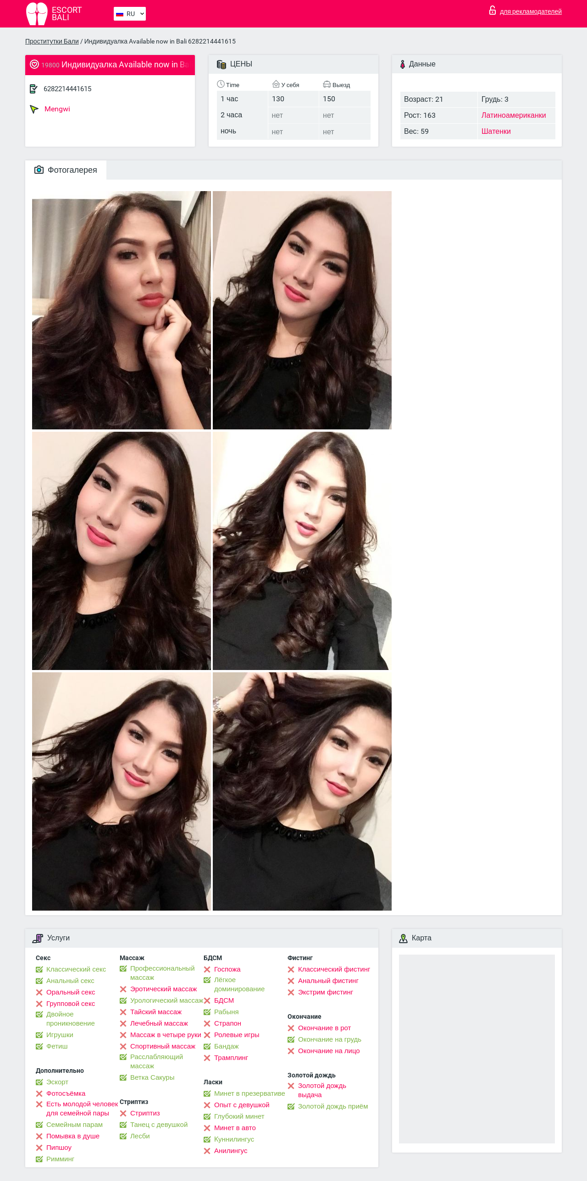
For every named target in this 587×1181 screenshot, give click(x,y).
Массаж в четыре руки (165, 1035)
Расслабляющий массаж (156, 1061)
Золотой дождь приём (333, 1106)
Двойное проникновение (70, 1018)
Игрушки (59, 1035)
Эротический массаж (163, 989)
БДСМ (224, 1000)
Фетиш (57, 1046)
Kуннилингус (234, 1139)
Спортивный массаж (162, 1046)
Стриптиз (145, 1113)
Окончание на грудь (329, 1039)
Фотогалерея (65, 170)
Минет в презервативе (249, 1093)
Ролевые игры (237, 1035)
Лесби (140, 1136)
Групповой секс (70, 1004)
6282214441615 (67, 89)
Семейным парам (74, 1125)
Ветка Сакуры (152, 1077)
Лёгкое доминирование (239, 984)
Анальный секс (70, 981)
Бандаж (226, 1046)
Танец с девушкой (159, 1125)
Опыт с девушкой (242, 1105)
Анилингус (230, 1151)
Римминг (60, 1159)
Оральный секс (70, 992)
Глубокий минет (239, 1116)
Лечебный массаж (159, 1023)
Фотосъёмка (65, 1093)
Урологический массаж (166, 1000)
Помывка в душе (73, 1136)
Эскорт (57, 1082)
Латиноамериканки (514, 115)
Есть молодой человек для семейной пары (82, 1108)
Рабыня (226, 1012)
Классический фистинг (334, 969)
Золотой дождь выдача (322, 1090)
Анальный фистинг (328, 981)
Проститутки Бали (52, 41)
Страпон (227, 1023)
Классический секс (76, 969)
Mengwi (50, 109)
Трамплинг (231, 1058)
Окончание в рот (324, 1028)
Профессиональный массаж (162, 973)
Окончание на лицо (329, 1051)
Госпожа (227, 969)
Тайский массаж (156, 1012)
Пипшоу (59, 1147)
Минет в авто (235, 1128)
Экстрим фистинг (325, 992)
